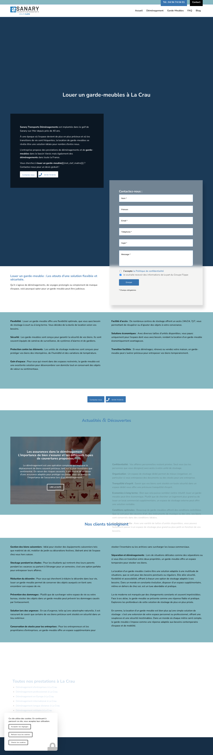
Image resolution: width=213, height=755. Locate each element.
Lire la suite (55, 487)
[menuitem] (173, 2)
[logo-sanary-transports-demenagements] (106, 10)
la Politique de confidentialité (148, 271)
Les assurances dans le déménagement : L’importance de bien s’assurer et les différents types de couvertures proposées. (55, 455)
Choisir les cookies (18, 742)
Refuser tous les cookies (20, 734)
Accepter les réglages (19, 727)
